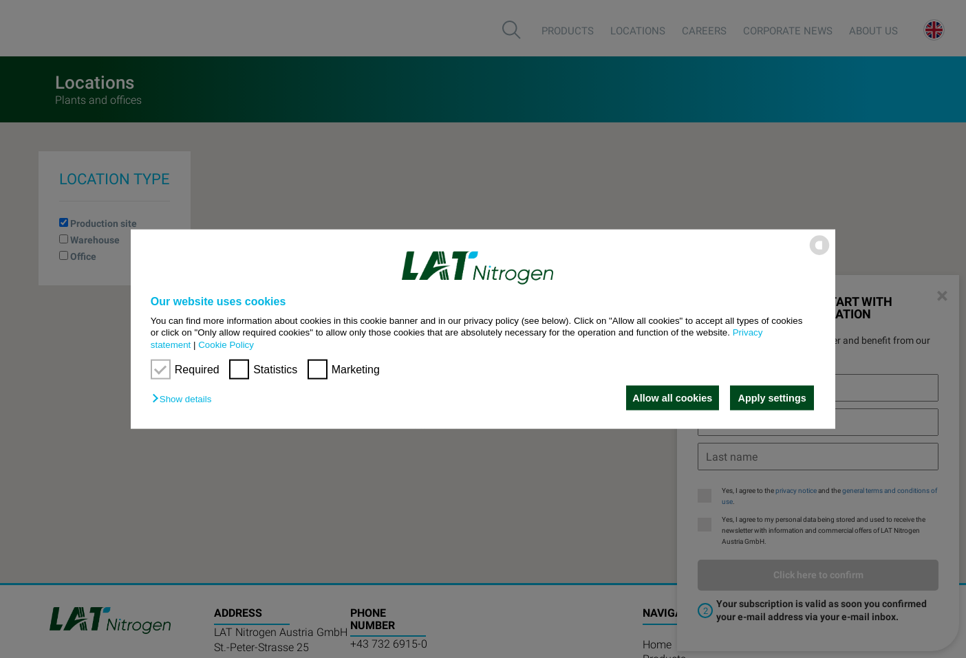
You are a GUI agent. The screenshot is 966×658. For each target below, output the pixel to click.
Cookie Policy (226, 344)
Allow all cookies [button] (671, 398)
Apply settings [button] (772, 398)
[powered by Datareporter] (819, 254)
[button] (185, 399)
